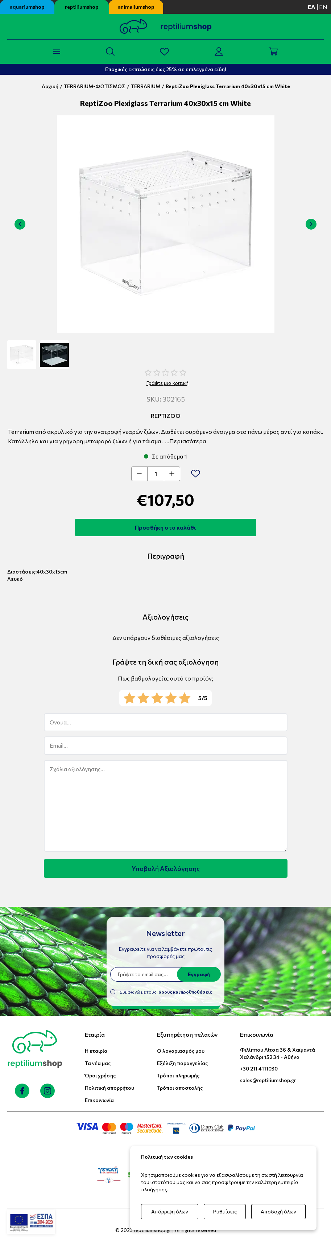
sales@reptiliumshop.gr (268, 1080)
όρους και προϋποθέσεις (185, 991)
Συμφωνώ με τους (166, 991)
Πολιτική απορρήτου (109, 1088)
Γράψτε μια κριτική (167, 383)
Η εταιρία (96, 1051)
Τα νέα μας (98, 1063)
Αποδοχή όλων (278, 1211)
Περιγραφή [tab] (165, 555)
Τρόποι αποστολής (180, 1088)
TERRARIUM (145, 86)
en (323, 6)
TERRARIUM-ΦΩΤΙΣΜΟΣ (94, 86)
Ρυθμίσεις (225, 1211)
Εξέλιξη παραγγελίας (182, 1063)
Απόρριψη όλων (169, 1211)
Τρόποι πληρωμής (178, 1075)
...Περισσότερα (185, 440)
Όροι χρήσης (100, 1075)
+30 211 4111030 (259, 1068)
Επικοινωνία (99, 1100)
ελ (311, 6)
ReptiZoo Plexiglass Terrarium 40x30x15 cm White (228, 86)
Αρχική (50, 86)
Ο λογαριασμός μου (180, 1051)
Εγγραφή (199, 974)
